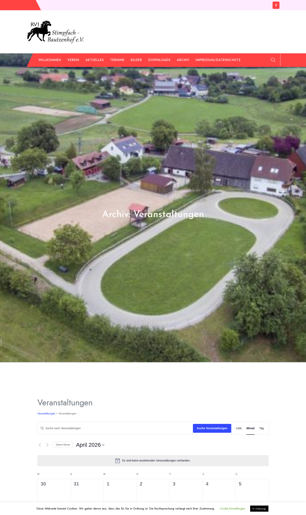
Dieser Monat (63, 444)
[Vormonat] (39, 445)
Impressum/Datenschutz (218, 60)
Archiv (183, 60)
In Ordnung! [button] (259, 508)
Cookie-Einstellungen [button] (232, 508)
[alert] (153, 460)
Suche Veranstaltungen (212, 428)
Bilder (136, 60)
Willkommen (50, 60)
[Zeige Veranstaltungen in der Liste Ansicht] (239, 428)
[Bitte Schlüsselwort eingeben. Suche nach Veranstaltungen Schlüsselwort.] (115, 428)
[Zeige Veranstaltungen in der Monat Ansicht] (250, 428)
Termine (117, 60)
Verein (73, 60)
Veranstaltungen (46, 413)
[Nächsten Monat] (47, 445)
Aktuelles (95, 60)
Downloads (159, 60)
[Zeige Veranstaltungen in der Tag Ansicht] (261, 428)
